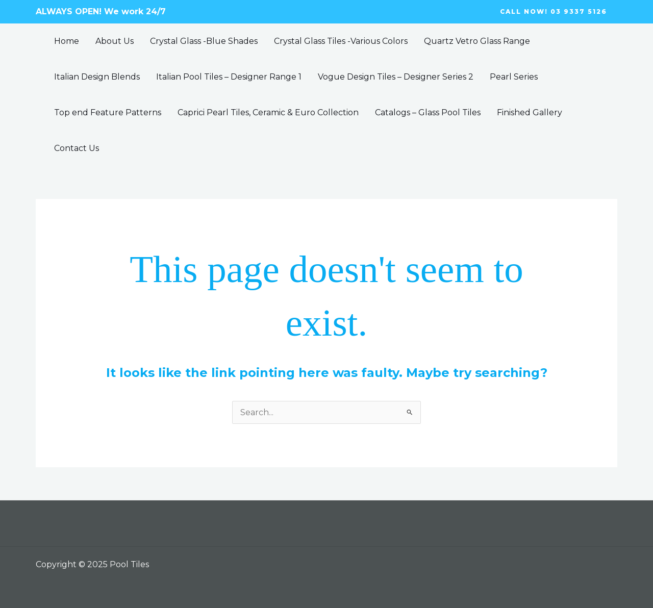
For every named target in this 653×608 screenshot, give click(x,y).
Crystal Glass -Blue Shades (204, 41)
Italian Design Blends (97, 77)
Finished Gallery (529, 112)
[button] (553, 11)
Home (66, 41)
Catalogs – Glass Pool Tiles (428, 112)
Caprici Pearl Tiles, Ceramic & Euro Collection (268, 112)
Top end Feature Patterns (107, 112)
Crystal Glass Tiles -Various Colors (341, 41)
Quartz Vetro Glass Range (477, 41)
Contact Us (76, 148)
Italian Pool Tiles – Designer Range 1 (229, 77)
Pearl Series (514, 77)
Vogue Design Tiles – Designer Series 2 (395, 77)
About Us (114, 41)
